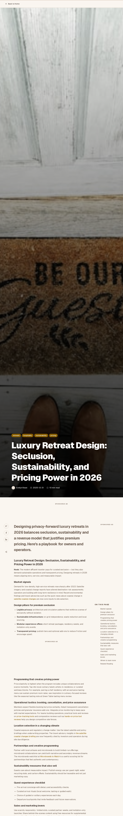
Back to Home (12, 4)
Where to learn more (108, 660)
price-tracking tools (25, 716)
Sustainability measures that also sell (109, 644)
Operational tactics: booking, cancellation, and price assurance (108, 626)
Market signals (106, 609)
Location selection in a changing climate (109, 633)
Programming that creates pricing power (108, 619)
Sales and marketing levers (108, 656)
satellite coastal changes (25, 599)
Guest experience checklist (107, 650)
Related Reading (106, 664)
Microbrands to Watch (50, 756)
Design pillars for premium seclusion (107, 613)
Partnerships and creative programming (108, 638)
